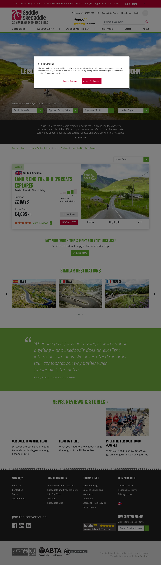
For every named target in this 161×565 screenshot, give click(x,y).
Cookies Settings (70, 81)
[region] (81, 72)
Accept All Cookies (91, 81)
